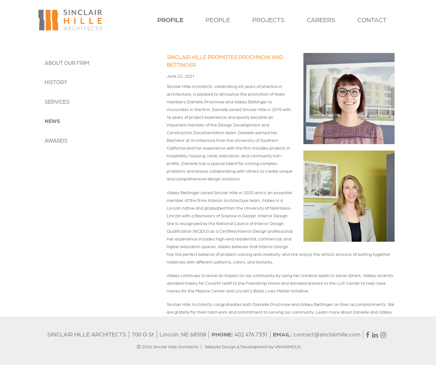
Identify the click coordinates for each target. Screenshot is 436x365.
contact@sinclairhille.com (326, 334)
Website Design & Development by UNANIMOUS (253, 346)
